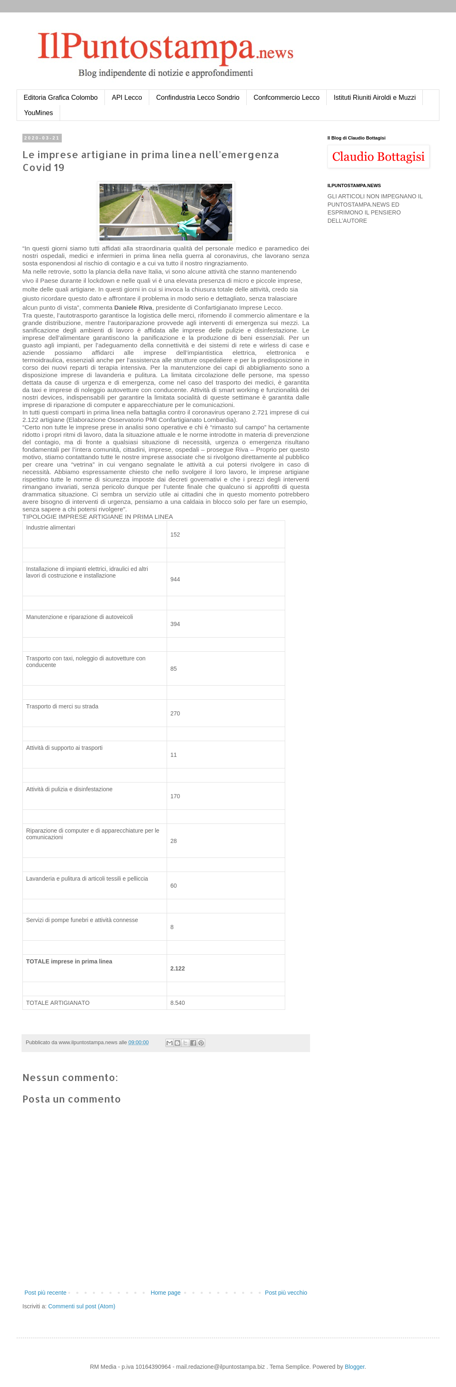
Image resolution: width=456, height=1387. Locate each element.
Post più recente (45, 1292)
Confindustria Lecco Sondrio (198, 97)
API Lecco (127, 97)
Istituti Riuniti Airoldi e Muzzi (375, 97)
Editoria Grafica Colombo (61, 97)
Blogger (354, 1366)
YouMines (38, 112)
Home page (165, 1292)
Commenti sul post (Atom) (81, 1306)
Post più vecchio (286, 1292)
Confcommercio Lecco (287, 97)
